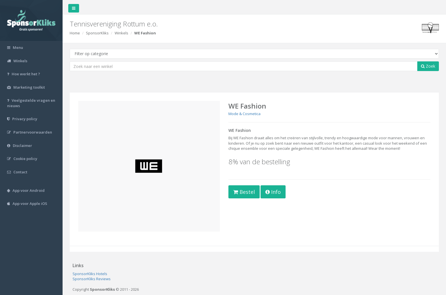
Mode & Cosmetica (244, 113)
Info (273, 191)
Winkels (121, 33)
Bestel (244, 191)
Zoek (428, 66)
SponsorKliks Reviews (92, 278)
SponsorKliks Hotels (90, 273)
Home (75, 33)
